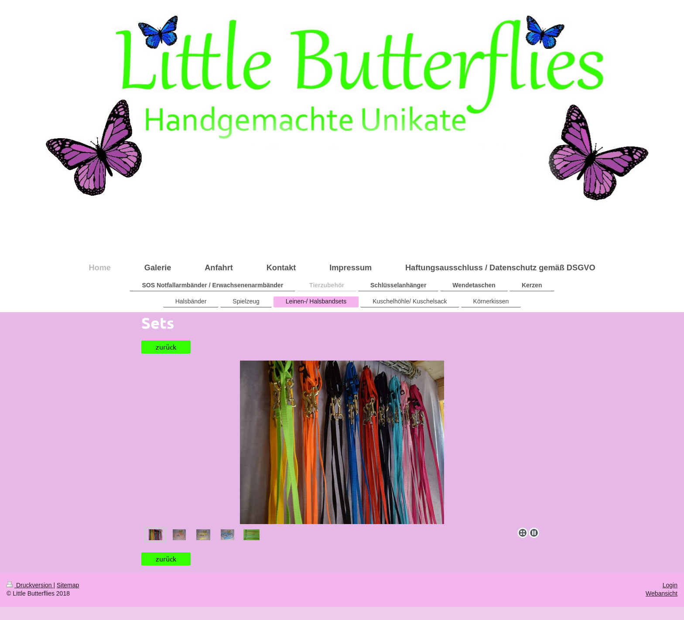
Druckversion (30, 585)
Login (670, 585)
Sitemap (68, 585)
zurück (166, 346)
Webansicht (661, 593)
